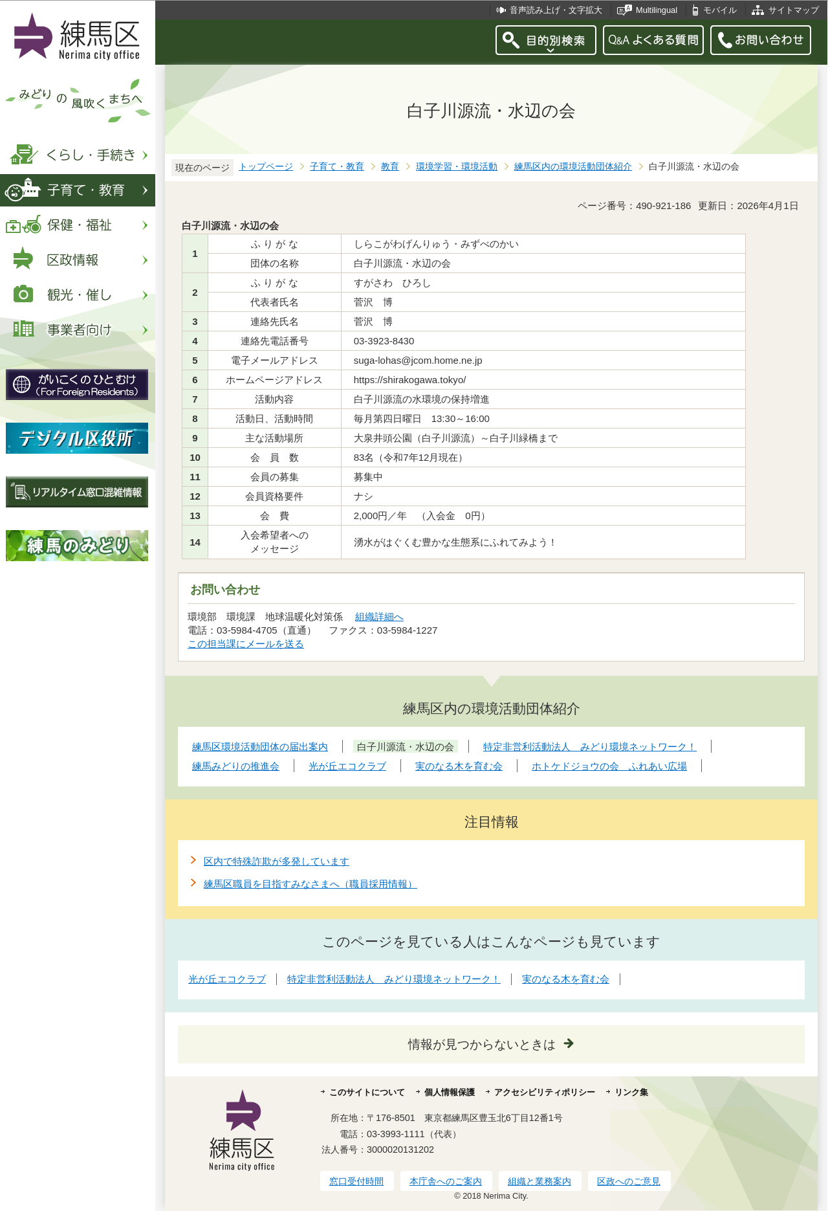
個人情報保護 (449, 1092)
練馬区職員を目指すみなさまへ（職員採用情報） (310, 883)
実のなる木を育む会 (565, 978)
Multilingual (656, 10)
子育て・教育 (337, 167)
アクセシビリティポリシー (544, 1092)
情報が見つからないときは (482, 1044)
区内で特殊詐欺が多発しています (276, 861)
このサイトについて (367, 1092)
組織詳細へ (379, 616)
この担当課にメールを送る (246, 643)
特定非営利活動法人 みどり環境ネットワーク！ (394, 978)
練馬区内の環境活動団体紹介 (573, 167)
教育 (390, 167)
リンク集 (631, 1092)
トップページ (266, 167)
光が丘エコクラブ (227, 978)
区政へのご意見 (628, 1181)
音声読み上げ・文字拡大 (556, 10)
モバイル (720, 10)
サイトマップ (793, 10)
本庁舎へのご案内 (445, 1181)
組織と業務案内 (539, 1181)
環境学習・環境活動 (456, 167)
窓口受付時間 (356, 1181)
